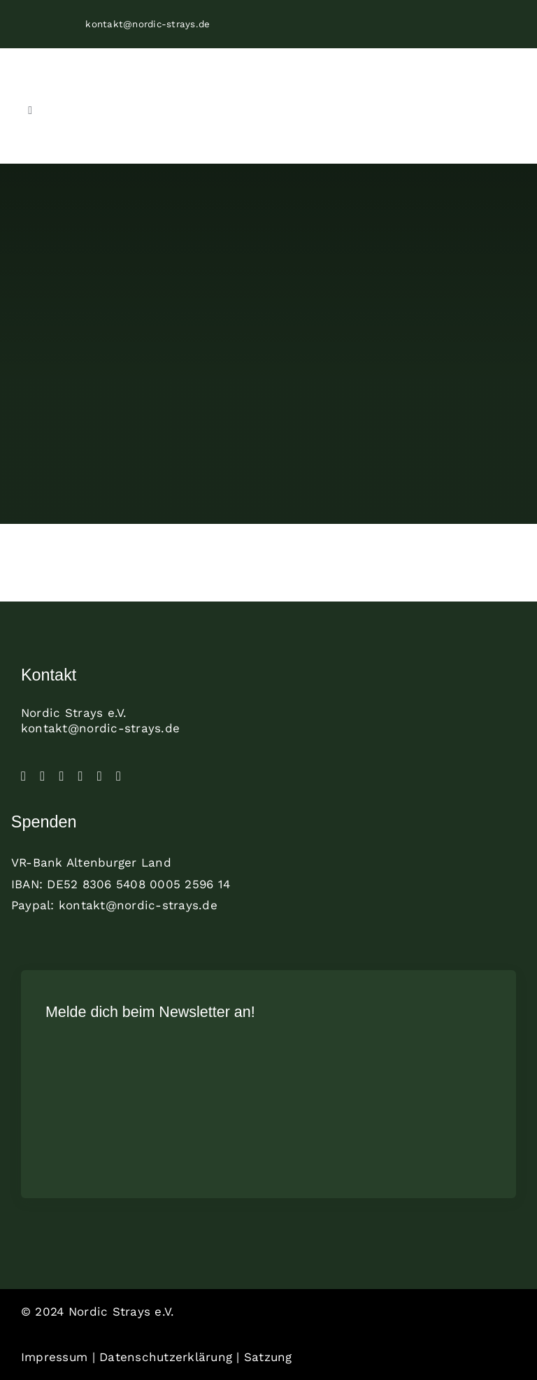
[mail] (118, 776)
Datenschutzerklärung (165, 1357)
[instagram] (42, 776)
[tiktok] (61, 776)
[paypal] (99, 776)
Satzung (268, 1357)
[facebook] (23, 776)
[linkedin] (80, 776)
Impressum (54, 1357)
